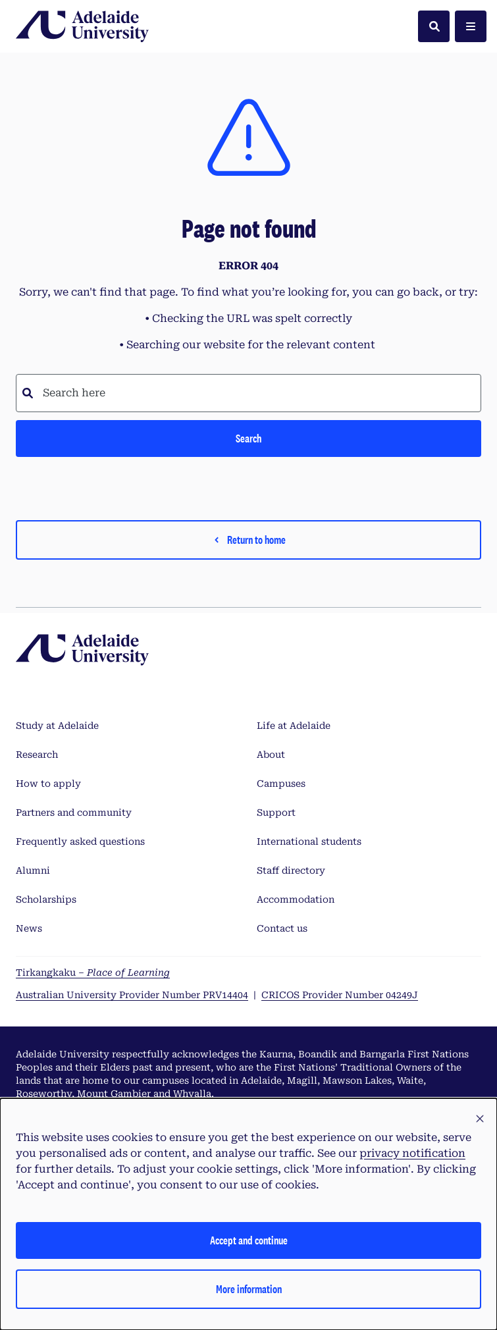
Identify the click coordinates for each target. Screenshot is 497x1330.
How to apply (48, 783)
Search (248, 438)
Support (276, 812)
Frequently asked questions (80, 841)
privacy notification (412, 1153)
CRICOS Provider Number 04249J (339, 995)
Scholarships (46, 899)
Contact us (282, 928)
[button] (480, 1119)
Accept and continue (249, 1240)
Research (37, 754)
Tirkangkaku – (93, 972)
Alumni (33, 870)
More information (249, 1288)
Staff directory (291, 870)
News (29, 928)
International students (309, 841)
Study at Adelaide (57, 725)
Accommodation (295, 899)
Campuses (281, 783)
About (271, 754)
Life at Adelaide (293, 725)
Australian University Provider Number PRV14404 (132, 995)
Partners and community (74, 812)
